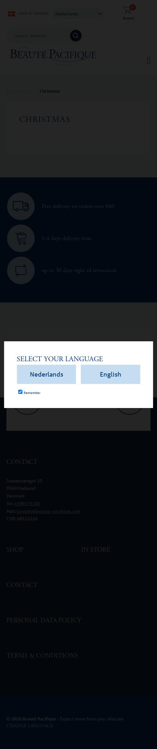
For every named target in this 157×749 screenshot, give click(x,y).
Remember (32, 392)
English (110, 374)
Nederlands (46, 374)
